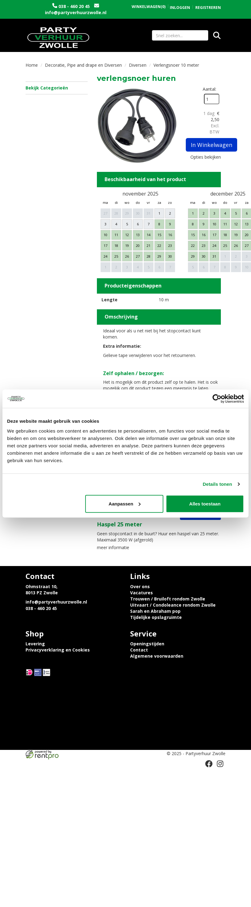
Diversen (137, 65)
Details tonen (217, 484)
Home (32, 65)
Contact (139, 650)
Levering (35, 644)
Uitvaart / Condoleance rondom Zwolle (173, 605)
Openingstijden (147, 644)
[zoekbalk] (180, 35)
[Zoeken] (216, 35)
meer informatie (113, 547)
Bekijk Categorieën (57, 88)
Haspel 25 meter (119, 524)
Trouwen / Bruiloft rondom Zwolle (167, 599)
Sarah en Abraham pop (155, 611)
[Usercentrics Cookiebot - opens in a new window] (217, 398)
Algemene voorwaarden (156, 656)
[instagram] (219, 763)
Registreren (208, 7)
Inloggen (180, 7)
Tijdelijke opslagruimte (156, 617)
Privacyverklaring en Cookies (58, 650)
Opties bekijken (205, 157)
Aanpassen (125, 503)
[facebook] (208, 763)
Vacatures (141, 593)
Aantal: (209, 89)
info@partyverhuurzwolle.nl (75, 12)
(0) (148, 7)
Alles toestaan (205, 503)
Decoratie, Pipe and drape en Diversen (83, 65)
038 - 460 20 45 (74, 6)
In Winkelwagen (211, 145)
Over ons (140, 586)
